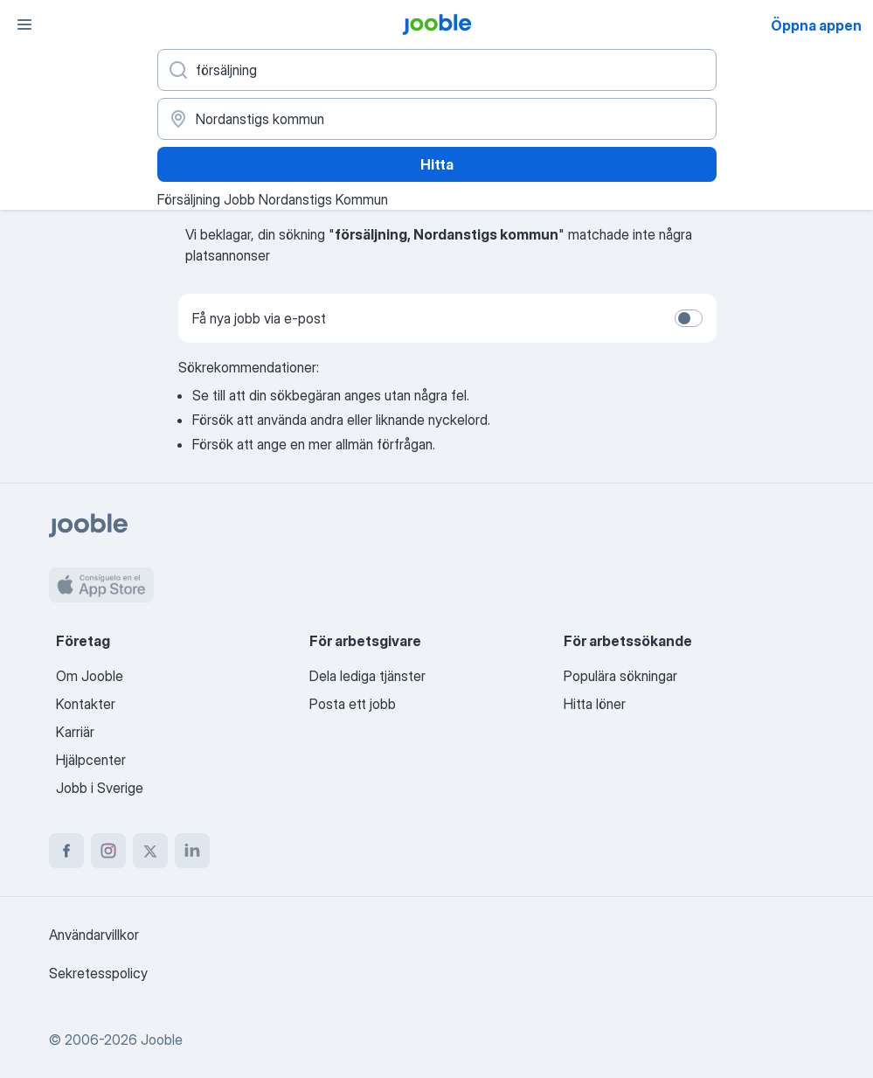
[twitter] (150, 850)
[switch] (689, 318)
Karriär (75, 732)
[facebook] (66, 850)
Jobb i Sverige (99, 787)
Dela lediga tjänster (367, 676)
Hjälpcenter (91, 760)
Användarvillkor (94, 934)
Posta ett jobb (352, 704)
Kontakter (85, 704)
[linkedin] (192, 850)
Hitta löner (595, 704)
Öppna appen (816, 25)
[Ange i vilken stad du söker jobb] (437, 119)
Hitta (437, 164)
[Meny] (24, 24)
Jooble (162, 1039)
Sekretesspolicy (98, 973)
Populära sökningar (620, 676)
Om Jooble (89, 676)
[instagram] (108, 850)
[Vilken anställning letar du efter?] (437, 70)
